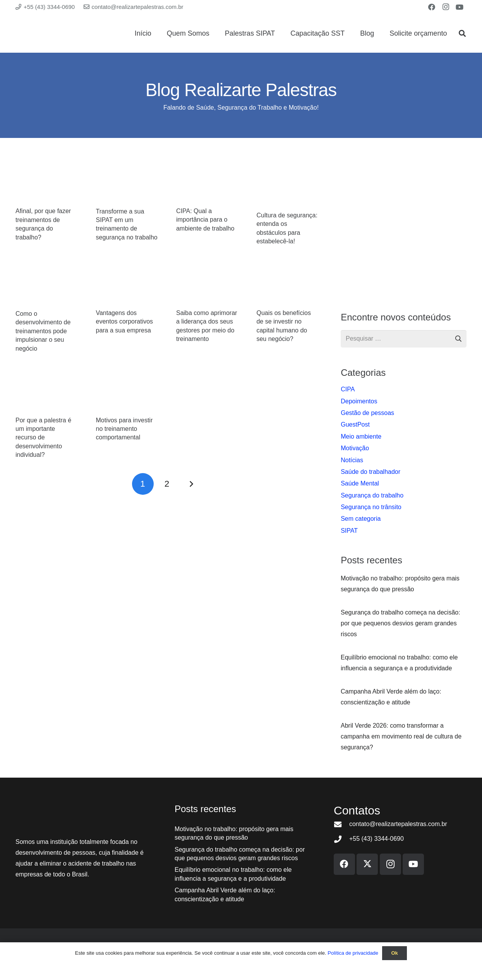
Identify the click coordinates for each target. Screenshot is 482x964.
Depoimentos (359, 401)
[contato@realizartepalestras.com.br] (341, 824)
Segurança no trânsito (371, 507)
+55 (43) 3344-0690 (376, 838)
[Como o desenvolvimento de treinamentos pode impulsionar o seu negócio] (46, 286)
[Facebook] (432, 7)
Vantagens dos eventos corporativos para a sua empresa (124, 322)
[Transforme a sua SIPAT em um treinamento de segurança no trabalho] (126, 183)
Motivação (355, 448)
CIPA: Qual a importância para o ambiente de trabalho (205, 220)
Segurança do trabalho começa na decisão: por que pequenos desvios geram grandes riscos (400, 623)
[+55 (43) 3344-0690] (341, 839)
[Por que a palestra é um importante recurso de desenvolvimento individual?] (46, 392)
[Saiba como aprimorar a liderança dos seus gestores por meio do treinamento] (207, 285)
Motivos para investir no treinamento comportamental (124, 429)
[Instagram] (446, 7)
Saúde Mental (360, 483)
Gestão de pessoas (367, 413)
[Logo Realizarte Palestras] (69, 33)
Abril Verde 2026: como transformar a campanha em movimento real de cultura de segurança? (401, 736)
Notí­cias (352, 460)
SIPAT (349, 530)
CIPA (348, 389)
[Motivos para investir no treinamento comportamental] (126, 392)
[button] (462, 33)
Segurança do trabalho (372, 495)
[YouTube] (460, 7)
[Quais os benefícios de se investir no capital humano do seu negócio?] (287, 285)
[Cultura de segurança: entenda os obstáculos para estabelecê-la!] (287, 185)
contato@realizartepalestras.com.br (398, 824)
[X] (367, 864)
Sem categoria (361, 518)
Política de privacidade (353, 953)
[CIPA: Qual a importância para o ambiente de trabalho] (207, 183)
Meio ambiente (361, 436)
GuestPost (355, 424)
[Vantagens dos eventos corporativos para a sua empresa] (126, 285)
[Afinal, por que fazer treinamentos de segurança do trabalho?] (46, 183)
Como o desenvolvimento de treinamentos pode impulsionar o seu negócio (42, 331)
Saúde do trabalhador (370, 471)
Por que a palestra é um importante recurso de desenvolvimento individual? (43, 437)
